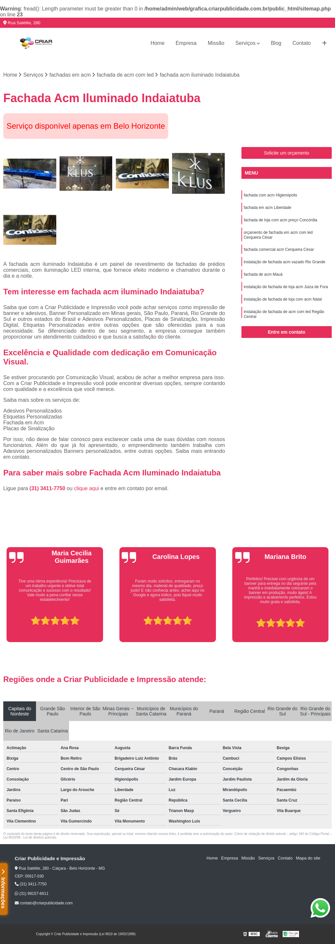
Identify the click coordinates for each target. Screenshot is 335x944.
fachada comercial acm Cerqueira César (279, 249)
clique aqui (86, 488)
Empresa (186, 43)
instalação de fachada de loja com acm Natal (283, 299)
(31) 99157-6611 (31, 893)
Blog (276, 43)
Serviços (246, 43)
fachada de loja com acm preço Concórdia (280, 220)
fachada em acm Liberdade (267, 207)
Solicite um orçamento (286, 153)
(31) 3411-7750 (48, 488)
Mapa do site (308, 858)
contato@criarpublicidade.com (44, 903)
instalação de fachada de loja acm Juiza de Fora (286, 287)
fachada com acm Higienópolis (270, 195)
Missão (216, 43)
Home (157, 43)
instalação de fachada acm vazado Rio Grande (285, 262)
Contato (301, 43)
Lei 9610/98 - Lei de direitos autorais (29, 837)
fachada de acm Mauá (263, 274)
